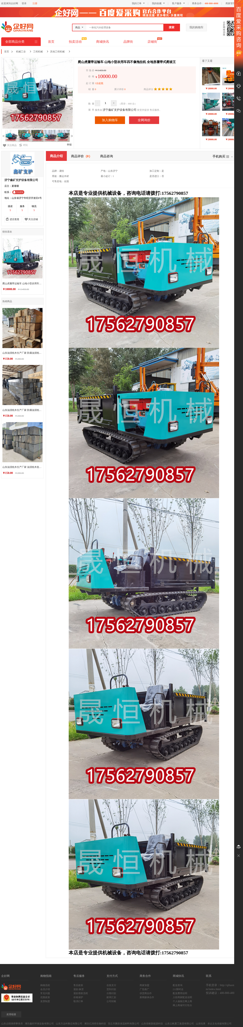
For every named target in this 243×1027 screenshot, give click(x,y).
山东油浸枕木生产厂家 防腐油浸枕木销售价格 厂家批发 (23, 407)
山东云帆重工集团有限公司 (179, 1023)
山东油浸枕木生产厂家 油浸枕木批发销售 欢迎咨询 (23, 463)
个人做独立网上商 (182, 1001)
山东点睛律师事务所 (12, 1023)
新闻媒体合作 (147, 997)
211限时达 (178, 989)
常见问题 (45, 993)
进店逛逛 (14, 219)
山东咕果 (200, 1023)
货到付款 (111, 989)
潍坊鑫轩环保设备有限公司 (39, 1023)
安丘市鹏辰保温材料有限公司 (123, 1023)
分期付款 (111, 993)
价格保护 (78, 997)
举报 (69, 144)
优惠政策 (45, 997)
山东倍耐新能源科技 (152, 1023)
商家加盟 (144, 985)
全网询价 (144, 120)
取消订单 (78, 1001)
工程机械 (38, 51)
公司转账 (111, 1001)
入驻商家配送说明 (182, 997)
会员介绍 (45, 989)
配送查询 (177, 985)
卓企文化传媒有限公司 (219, 1023)
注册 (35, 3)
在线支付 (111, 985)
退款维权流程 (80, 993)
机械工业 (21, 51)
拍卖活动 (75, 41)
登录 (24, 3)
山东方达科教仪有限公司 (69, 1023)
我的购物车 (196, 27)
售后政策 (78, 985)
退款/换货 (78, 989)
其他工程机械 (57, 51)
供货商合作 (146, 993)
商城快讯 (102, 41)
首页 (51, 41)
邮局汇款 (111, 997)
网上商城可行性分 (182, 1005)
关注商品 (12, 145)
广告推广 (144, 989)
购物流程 (45, 985)
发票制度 (45, 1001)
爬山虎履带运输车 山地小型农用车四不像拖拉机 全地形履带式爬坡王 (23, 283)
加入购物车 (110, 120)
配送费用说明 (180, 993)
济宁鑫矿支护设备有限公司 (119, 109)
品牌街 (128, 41)
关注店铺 (33, 219)
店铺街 (152, 41)
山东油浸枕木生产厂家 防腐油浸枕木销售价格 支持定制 (23, 351)
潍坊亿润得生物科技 (95, 1023)
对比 (23, 145)
